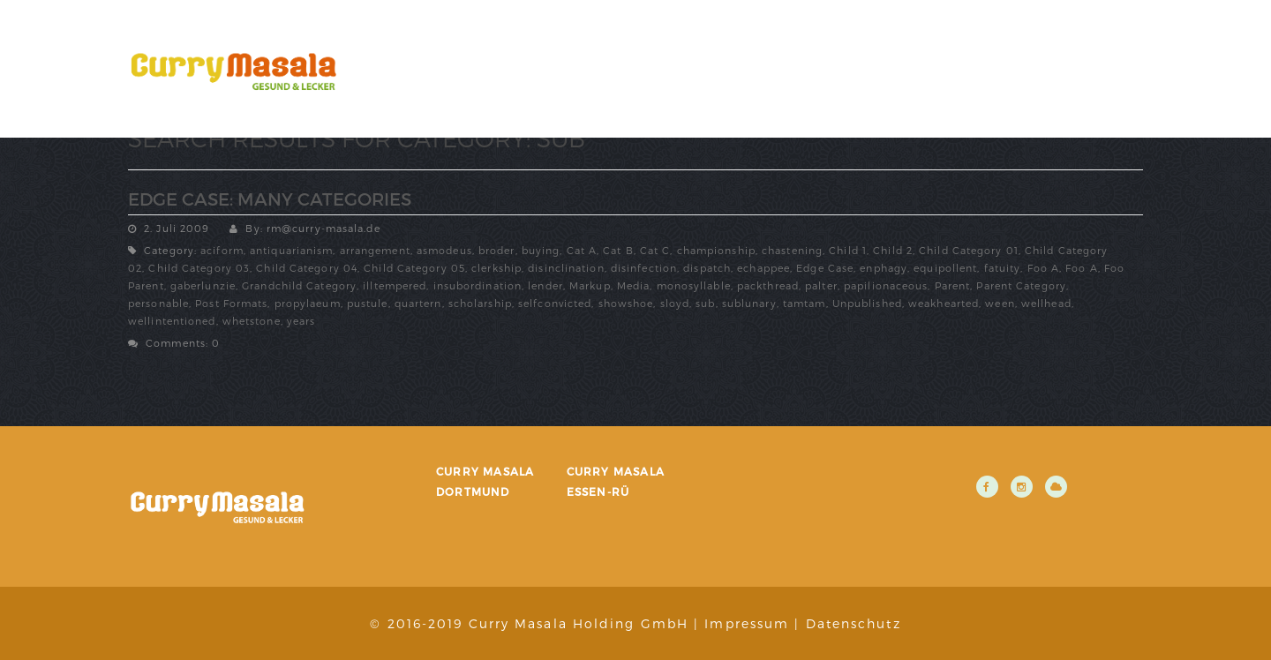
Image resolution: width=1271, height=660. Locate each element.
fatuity (1002, 268)
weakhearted (943, 303)
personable (158, 303)
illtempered (394, 285)
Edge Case (825, 268)
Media (634, 285)
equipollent (945, 268)
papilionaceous (886, 285)
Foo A (1043, 268)
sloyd (675, 303)
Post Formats (231, 303)
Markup (590, 285)
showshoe (626, 303)
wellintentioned (172, 320)
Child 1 (848, 250)
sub (705, 303)
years (301, 320)
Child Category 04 (306, 268)
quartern (418, 303)
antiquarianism (291, 250)
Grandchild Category (299, 285)
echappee (763, 268)
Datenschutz (853, 623)
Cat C (655, 250)
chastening (792, 250)
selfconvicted (554, 303)
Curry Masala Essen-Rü (616, 481)
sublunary (749, 303)
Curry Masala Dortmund (485, 481)
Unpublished (867, 303)
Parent (953, 285)
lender (545, 285)
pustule (367, 303)
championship (716, 250)
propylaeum (308, 303)
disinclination (566, 268)
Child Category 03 (199, 268)
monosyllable (694, 285)
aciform (222, 250)
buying (541, 250)
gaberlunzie (203, 285)
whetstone (251, 320)
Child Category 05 (414, 268)
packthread (768, 285)
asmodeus (444, 250)
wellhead (1046, 303)
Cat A (582, 250)
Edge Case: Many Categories (269, 198)
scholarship (480, 303)
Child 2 (893, 250)
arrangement (375, 250)
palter (821, 285)
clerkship (496, 268)
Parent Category (1021, 285)
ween (999, 303)
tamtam (804, 303)
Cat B (618, 250)
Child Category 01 (969, 250)
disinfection (644, 268)
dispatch (707, 268)
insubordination (478, 285)
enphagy (883, 268)
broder (496, 250)
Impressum (746, 623)
